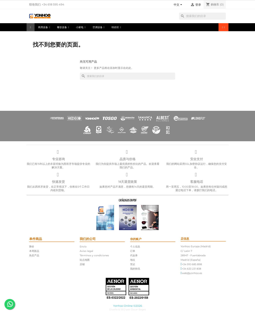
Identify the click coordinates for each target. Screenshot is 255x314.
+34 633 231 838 (191, 268)
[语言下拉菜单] (178, 5)
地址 (132, 259)
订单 (132, 251)
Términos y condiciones (94, 255)
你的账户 (135, 239)
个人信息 (135, 246)
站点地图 (85, 259)
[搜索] (202, 16)
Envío (83, 246)
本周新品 (34, 251)
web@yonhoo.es (192, 273)
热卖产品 (34, 255)
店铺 (82, 264)
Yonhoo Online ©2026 (127, 305)
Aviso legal (86, 251)
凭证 (132, 264)
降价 (31, 246)
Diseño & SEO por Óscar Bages (127, 309)
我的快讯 (135, 268)
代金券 (134, 255)
